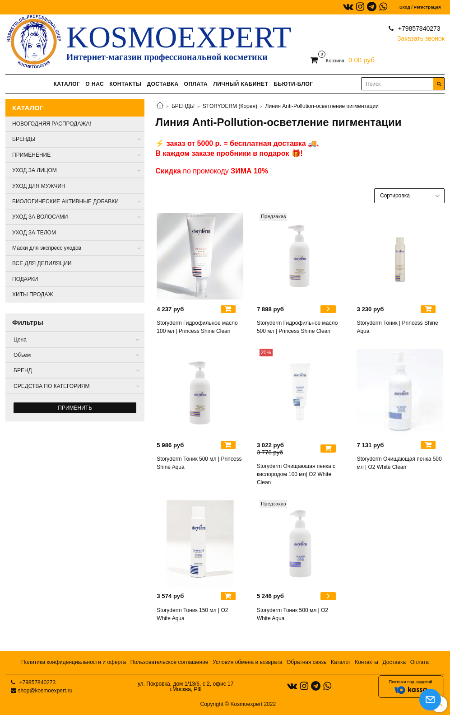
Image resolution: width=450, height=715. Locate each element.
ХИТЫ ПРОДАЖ (32, 294)
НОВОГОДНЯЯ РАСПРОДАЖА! (51, 124)
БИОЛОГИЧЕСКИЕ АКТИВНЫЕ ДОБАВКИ (65, 201)
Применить (75, 408)
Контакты (366, 662)
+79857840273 (418, 28)
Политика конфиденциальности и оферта (73, 662)
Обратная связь (306, 662)
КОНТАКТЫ (125, 84)
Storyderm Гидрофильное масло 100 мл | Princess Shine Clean (197, 327)
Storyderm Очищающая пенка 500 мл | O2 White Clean (399, 463)
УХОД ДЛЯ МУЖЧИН (38, 186)
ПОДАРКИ (25, 279)
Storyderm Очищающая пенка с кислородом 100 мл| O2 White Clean (296, 474)
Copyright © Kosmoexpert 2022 (238, 704)
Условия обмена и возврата (247, 662)
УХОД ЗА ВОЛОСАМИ (40, 217)
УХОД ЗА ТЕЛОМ (34, 232)
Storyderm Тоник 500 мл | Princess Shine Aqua (199, 463)
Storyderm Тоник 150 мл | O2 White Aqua (192, 614)
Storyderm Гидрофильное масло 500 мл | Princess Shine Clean (297, 327)
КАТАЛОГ (66, 84)
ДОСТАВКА (162, 84)
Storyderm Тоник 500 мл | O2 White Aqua (292, 614)
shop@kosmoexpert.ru (45, 690)
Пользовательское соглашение (169, 662)
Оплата (419, 662)
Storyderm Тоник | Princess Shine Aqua (397, 327)
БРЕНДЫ (183, 106)
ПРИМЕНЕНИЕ (31, 155)
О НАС (94, 84)
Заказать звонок (421, 36)
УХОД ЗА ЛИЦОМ (34, 170)
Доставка (394, 662)
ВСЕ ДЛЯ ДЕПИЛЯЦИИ (42, 263)
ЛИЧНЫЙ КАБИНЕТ (240, 84)
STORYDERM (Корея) (230, 106)
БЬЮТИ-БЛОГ (293, 84)
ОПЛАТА (196, 84)
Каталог (341, 662)
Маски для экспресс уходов (46, 248)
